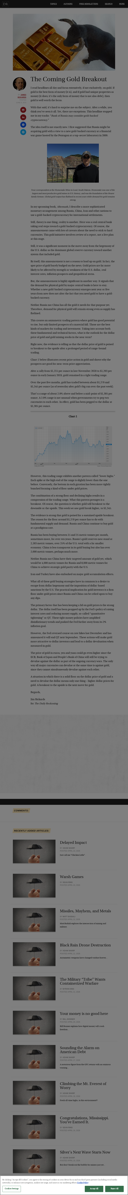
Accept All (94, 1191)
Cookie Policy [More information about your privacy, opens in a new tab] (82, 1185)
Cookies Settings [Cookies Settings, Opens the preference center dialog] (11, 1191)
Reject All (114, 1191)
